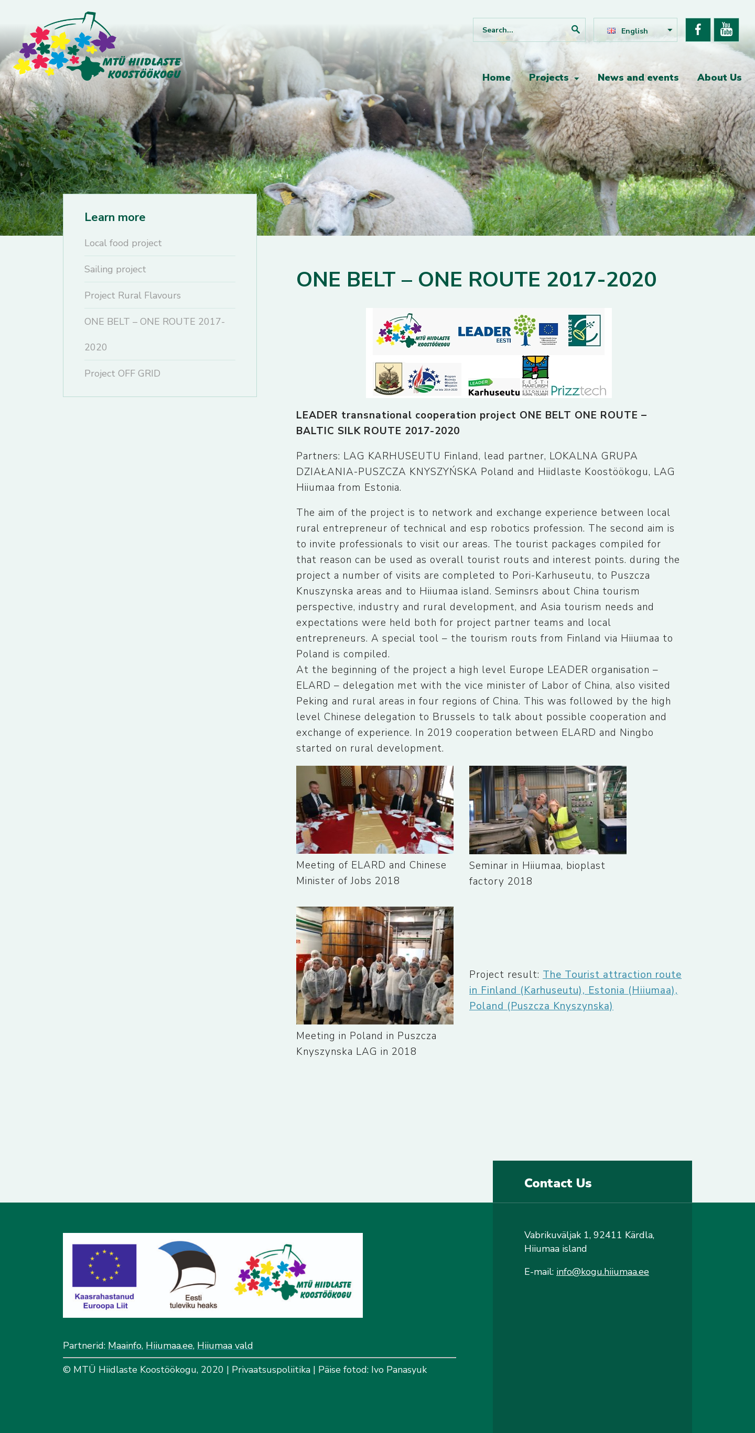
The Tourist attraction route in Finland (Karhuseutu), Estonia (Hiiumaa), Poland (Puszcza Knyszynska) (575, 990)
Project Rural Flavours (132, 295)
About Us (719, 77)
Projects (549, 77)
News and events (638, 77)
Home (496, 77)
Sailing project (115, 269)
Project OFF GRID (122, 373)
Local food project (123, 243)
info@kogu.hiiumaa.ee (602, 1271)
